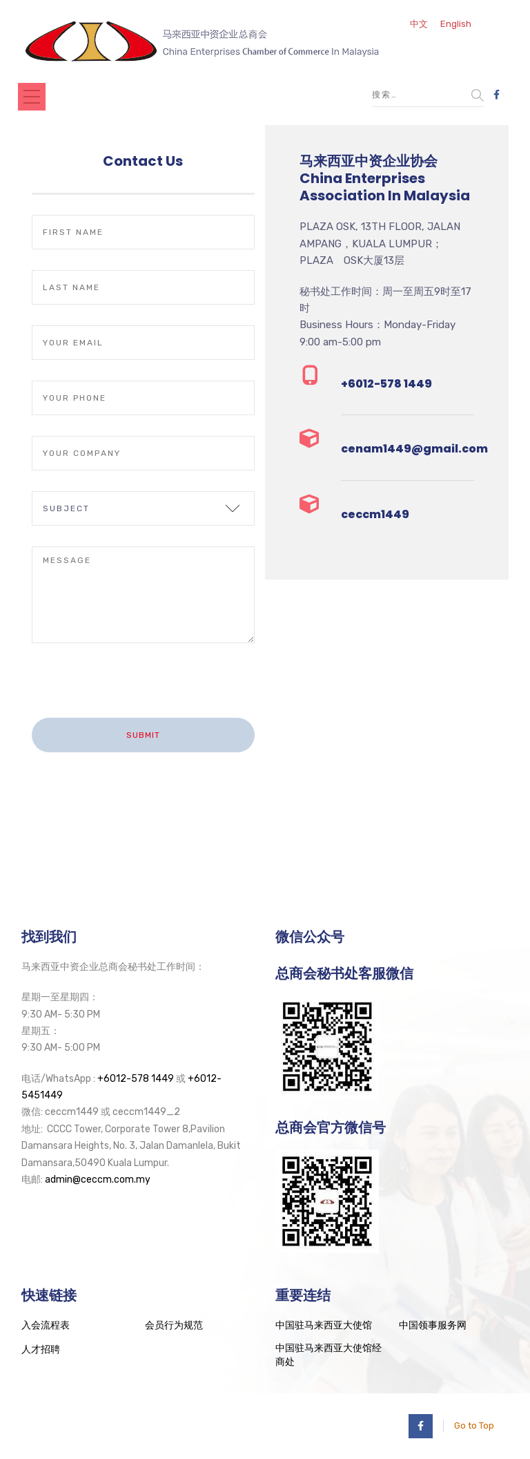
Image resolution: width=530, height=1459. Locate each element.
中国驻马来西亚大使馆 (323, 1325)
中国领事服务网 (433, 1325)
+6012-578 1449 (135, 1079)
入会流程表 (45, 1325)
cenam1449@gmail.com (414, 449)
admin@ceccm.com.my (97, 1179)
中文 (419, 24)
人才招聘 (40, 1349)
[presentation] (137, 691)
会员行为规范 (174, 1325)
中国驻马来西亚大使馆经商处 (328, 1355)
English (455, 24)
